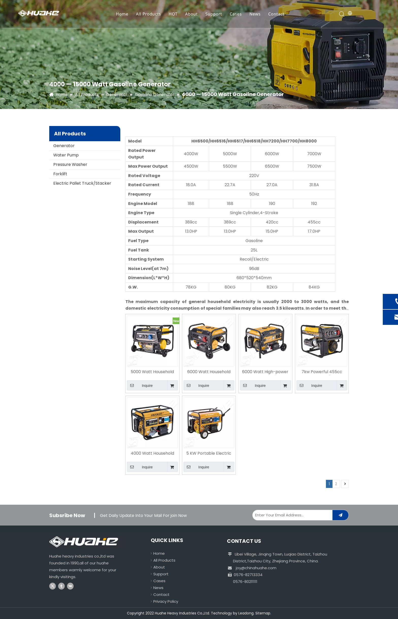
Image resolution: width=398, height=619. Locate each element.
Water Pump (66, 155)
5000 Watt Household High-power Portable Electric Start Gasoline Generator (152, 372)
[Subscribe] (340, 515)
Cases (236, 14)
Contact (276, 14)
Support (213, 14)
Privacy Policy (165, 601)
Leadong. (246, 613)
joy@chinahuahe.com (256, 567)
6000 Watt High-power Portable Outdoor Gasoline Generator (265, 372)
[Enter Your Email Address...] (291, 515)
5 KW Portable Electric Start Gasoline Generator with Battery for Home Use (209, 454)
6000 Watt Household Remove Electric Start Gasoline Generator (209, 372)
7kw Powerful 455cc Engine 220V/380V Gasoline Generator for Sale (321, 372)
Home (122, 14)
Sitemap (262, 613)
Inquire (140, 385)
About (191, 14)
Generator (64, 146)
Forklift (60, 174)
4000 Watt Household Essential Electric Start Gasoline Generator (152, 454)
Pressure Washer (70, 164)
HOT (173, 14)
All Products (148, 14)
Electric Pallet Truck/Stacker (82, 183)
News (254, 14)
